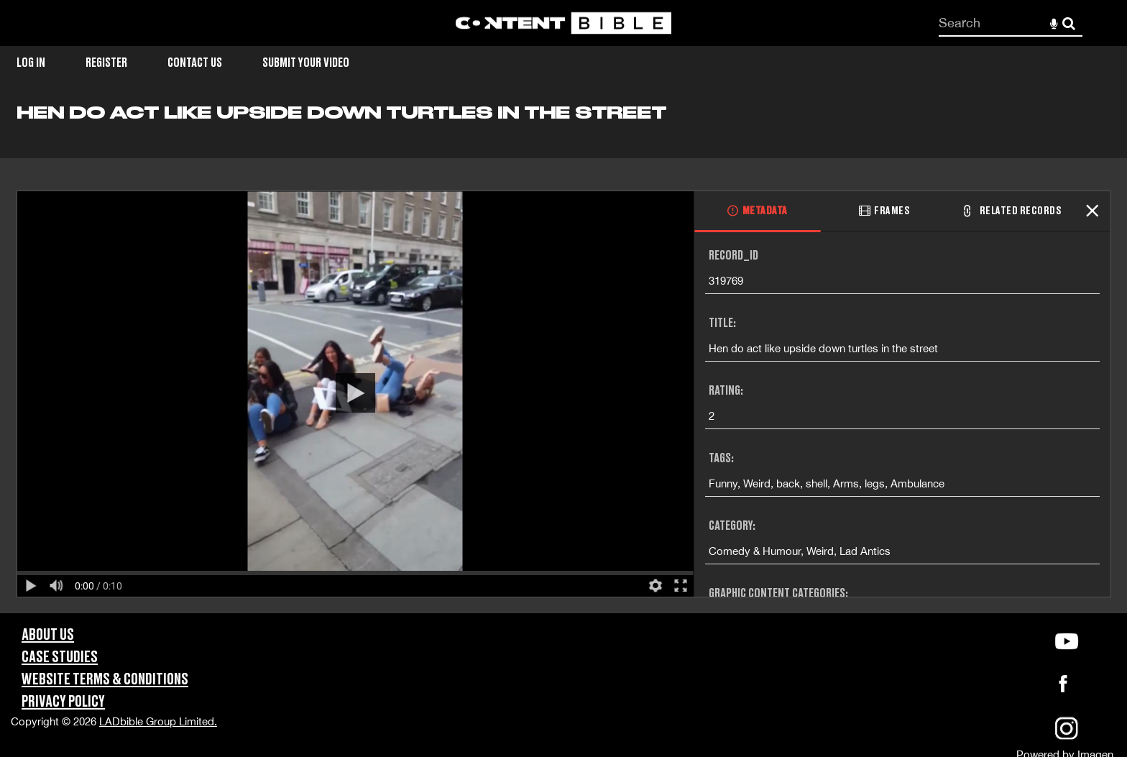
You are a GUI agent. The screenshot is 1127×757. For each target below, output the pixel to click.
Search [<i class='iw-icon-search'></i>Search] (1068, 22)
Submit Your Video (305, 63)
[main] (563, 357)
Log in (31, 63)
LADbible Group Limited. (158, 721)
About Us (48, 635)
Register (106, 63)
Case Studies (60, 657)
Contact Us (194, 63)
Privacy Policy (63, 702)
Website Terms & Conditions (105, 679)
